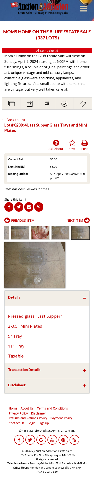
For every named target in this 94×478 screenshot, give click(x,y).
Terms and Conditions (52, 408)
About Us (27, 408)
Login (31, 423)
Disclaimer (38, 413)
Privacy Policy (18, 413)
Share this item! (15, 199)
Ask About (56, 145)
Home (13, 408)
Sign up (44, 423)
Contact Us (16, 423)
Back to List (13, 119)
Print (84, 145)
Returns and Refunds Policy (28, 418)
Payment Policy (61, 418)
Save (72, 145)
